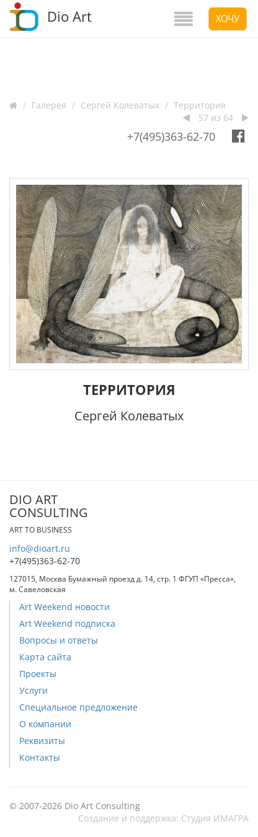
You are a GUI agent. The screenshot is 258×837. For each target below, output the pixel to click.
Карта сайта (45, 657)
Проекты (37, 674)
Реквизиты (42, 740)
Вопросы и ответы (58, 640)
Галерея (49, 105)
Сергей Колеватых (120, 105)
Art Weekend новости (64, 607)
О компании (45, 724)
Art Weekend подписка (67, 623)
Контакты (39, 757)
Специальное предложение (78, 707)
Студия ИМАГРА (215, 818)
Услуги (33, 690)
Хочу (227, 18)
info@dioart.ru (39, 548)
